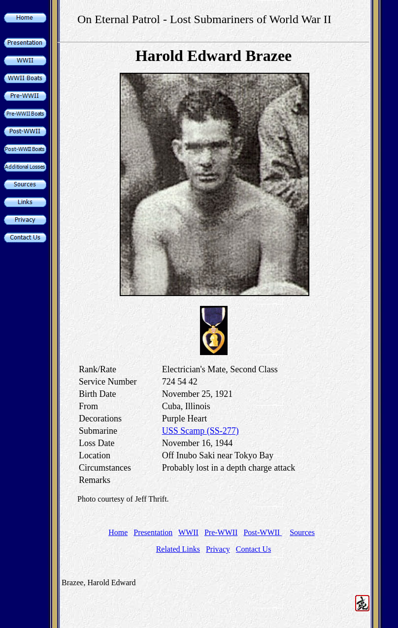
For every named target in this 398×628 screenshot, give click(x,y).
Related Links (178, 549)
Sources (302, 532)
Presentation (152, 532)
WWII (188, 532)
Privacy (218, 549)
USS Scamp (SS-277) (200, 431)
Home (118, 532)
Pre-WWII (221, 532)
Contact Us (253, 549)
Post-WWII (262, 532)
